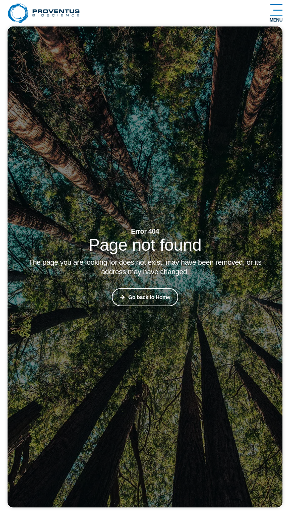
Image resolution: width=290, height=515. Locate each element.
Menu (276, 20)
